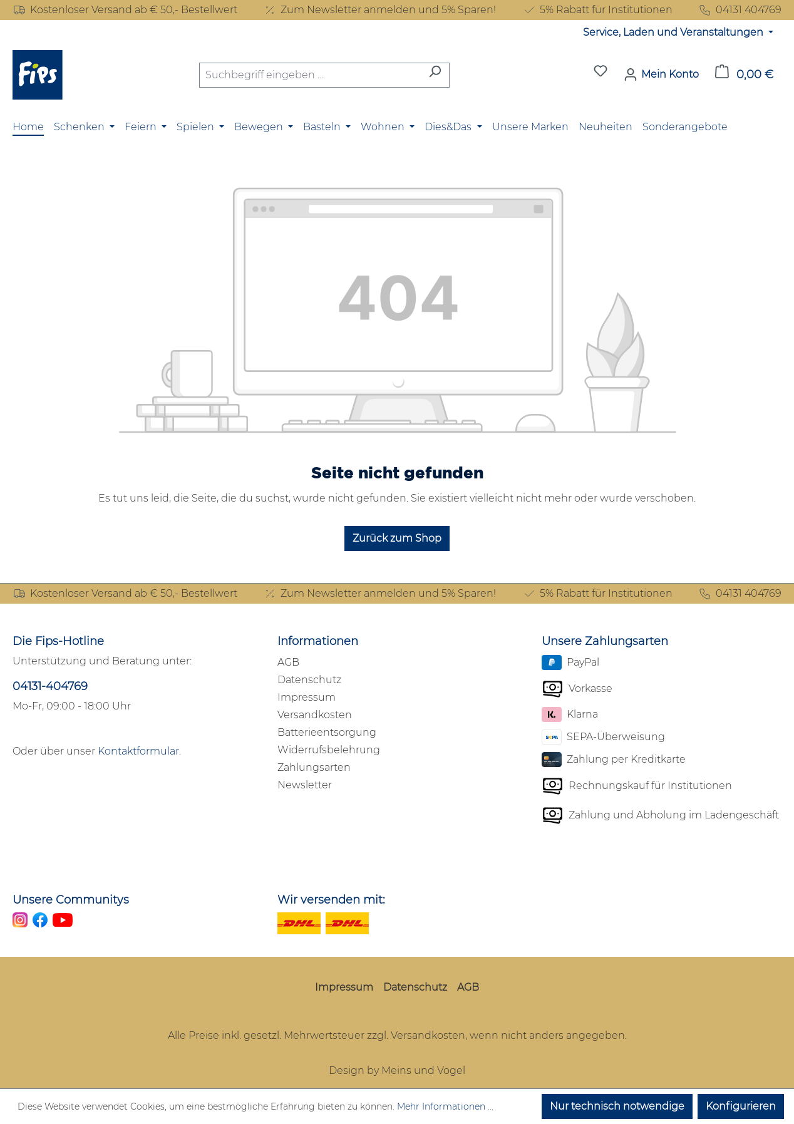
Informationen (317, 641)
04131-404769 (50, 686)
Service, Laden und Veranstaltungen (674, 32)
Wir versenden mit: (331, 900)
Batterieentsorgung (326, 732)
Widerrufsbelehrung (328, 750)
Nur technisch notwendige (617, 1106)
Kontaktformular (138, 751)
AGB (288, 662)
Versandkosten (314, 715)
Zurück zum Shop (397, 538)
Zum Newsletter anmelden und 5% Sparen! (379, 10)
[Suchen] (435, 75)
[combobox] (310, 75)
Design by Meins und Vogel (397, 1070)
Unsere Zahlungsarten (605, 641)
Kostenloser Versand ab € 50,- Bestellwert (125, 10)
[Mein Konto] (661, 74)
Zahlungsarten (314, 767)
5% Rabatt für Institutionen (597, 10)
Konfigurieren (741, 1106)
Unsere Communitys (71, 900)
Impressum (306, 697)
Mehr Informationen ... (445, 1106)
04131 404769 (739, 10)
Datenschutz (309, 680)
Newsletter (304, 785)
